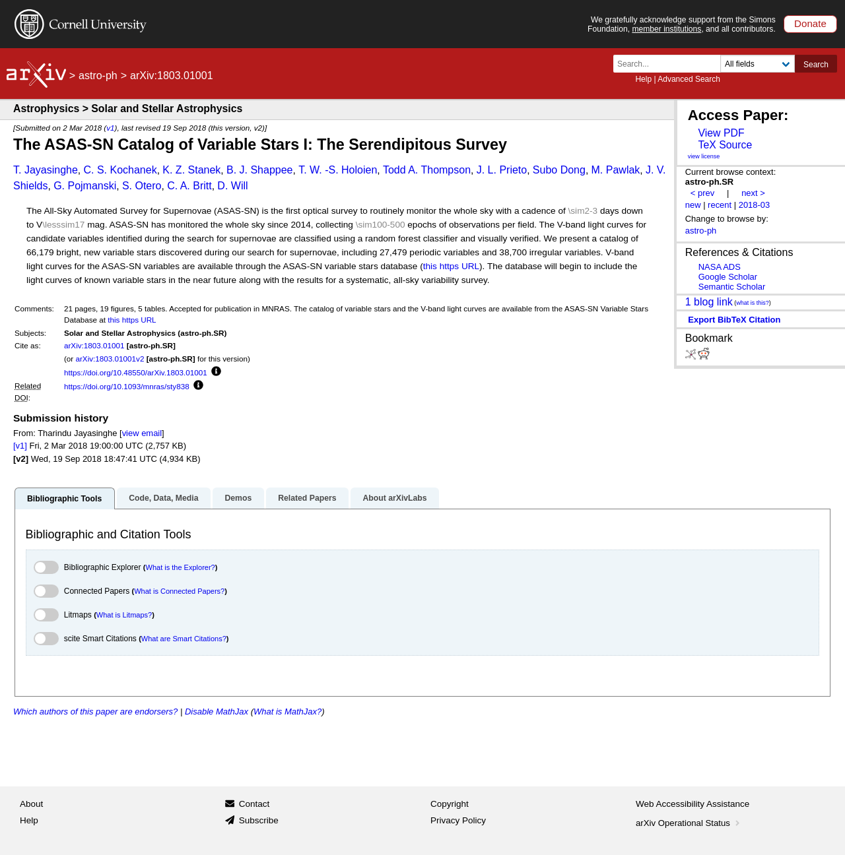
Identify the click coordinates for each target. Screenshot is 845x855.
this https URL (451, 266)
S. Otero (142, 185)
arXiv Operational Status (689, 823)
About (31, 804)
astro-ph (98, 75)
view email (142, 433)
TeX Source (725, 144)
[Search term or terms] (670, 64)
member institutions (666, 29)
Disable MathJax (216, 711)
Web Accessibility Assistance (692, 804)
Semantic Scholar (732, 287)
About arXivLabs (394, 498)
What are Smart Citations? (183, 639)
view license (704, 156)
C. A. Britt (189, 185)
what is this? (752, 303)
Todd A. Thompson (427, 169)
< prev (702, 193)
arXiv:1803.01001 (94, 345)
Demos (238, 498)
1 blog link (709, 301)
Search (815, 64)
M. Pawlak (616, 169)
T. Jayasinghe (45, 169)
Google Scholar (727, 277)
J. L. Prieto (502, 169)
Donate (810, 23)
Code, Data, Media (163, 498)
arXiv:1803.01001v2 (109, 358)
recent (719, 205)
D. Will (232, 185)
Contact (254, 804)
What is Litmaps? (124, 615)
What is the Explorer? (180, 567)
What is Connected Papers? (179, 591)
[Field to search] (757, 64)
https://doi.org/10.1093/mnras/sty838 (126, 386)
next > (753, 193)
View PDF (721, 133)
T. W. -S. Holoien (337, 169)
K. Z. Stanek (191, 169)
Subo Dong (559, 169)
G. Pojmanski (84, 185)
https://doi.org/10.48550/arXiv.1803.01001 (135, 372)
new (693, 205)
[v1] (20, 446)
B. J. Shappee (259, 169)
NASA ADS (719, 267)
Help (643, 79)
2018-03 (754, 205)
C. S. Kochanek (119, 169)
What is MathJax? (287, 711)
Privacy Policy (458, 820)
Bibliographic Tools (64, 498)
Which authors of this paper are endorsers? (95, 711)
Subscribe (259, 820)
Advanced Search (689, 79)
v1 (110, 127)
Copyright (449, 804)
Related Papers (307, 498)
